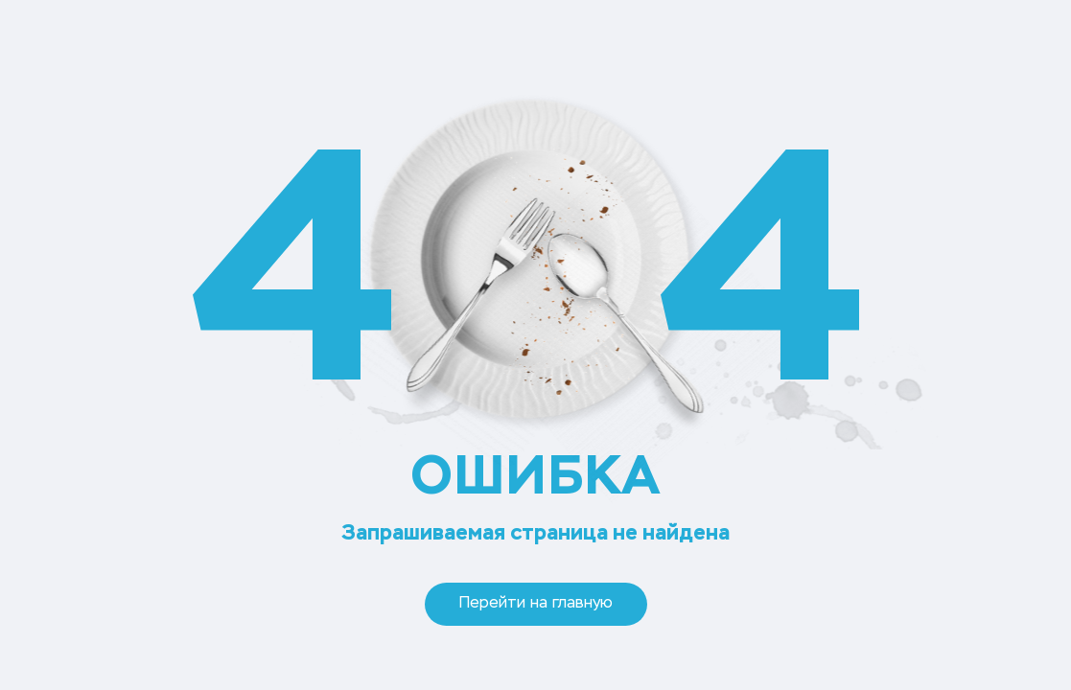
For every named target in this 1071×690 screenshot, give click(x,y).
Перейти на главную (536, 603)
